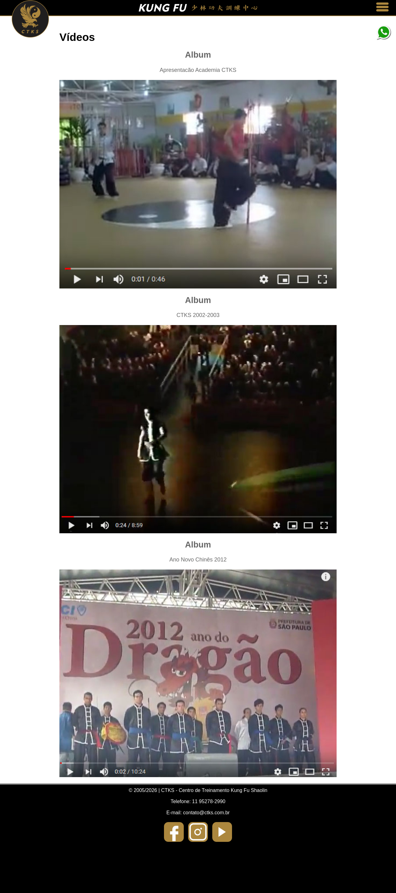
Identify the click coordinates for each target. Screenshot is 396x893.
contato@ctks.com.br (206, 812)
